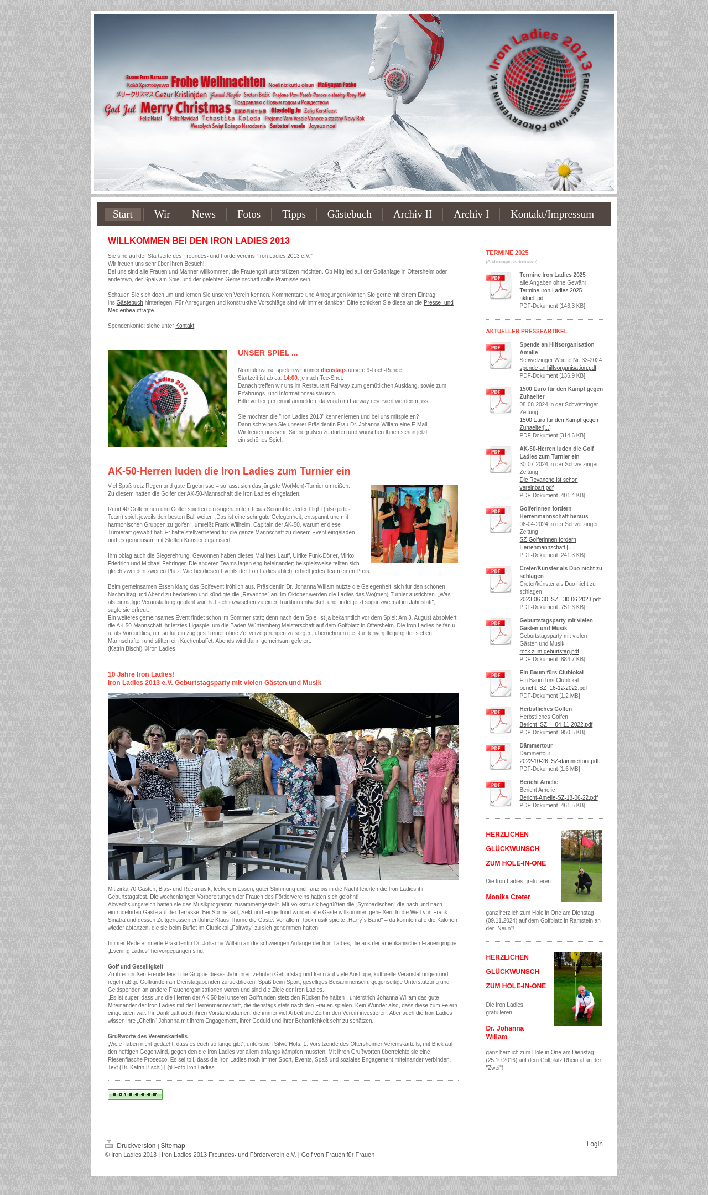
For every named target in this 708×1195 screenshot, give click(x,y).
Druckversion (131, 1146)
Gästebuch (130, 303)
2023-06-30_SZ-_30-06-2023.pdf (560, 599)
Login (595, 1144)
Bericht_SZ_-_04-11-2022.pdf (556, 725)
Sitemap (173, 1146)
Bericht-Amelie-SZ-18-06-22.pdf (559, 798)
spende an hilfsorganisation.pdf (558, 368)
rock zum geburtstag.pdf (549, 651)
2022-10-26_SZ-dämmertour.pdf (559, 761)
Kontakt (184, 326)
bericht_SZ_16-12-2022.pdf (553, 688)
